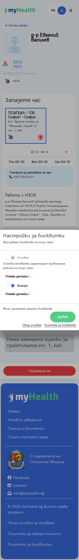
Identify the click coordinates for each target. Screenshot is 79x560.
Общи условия (32, 325)
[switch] (10, 285)
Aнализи (22, 285)
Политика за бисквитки (60, 325)
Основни (23, 258)
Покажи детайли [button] (16, 276)
